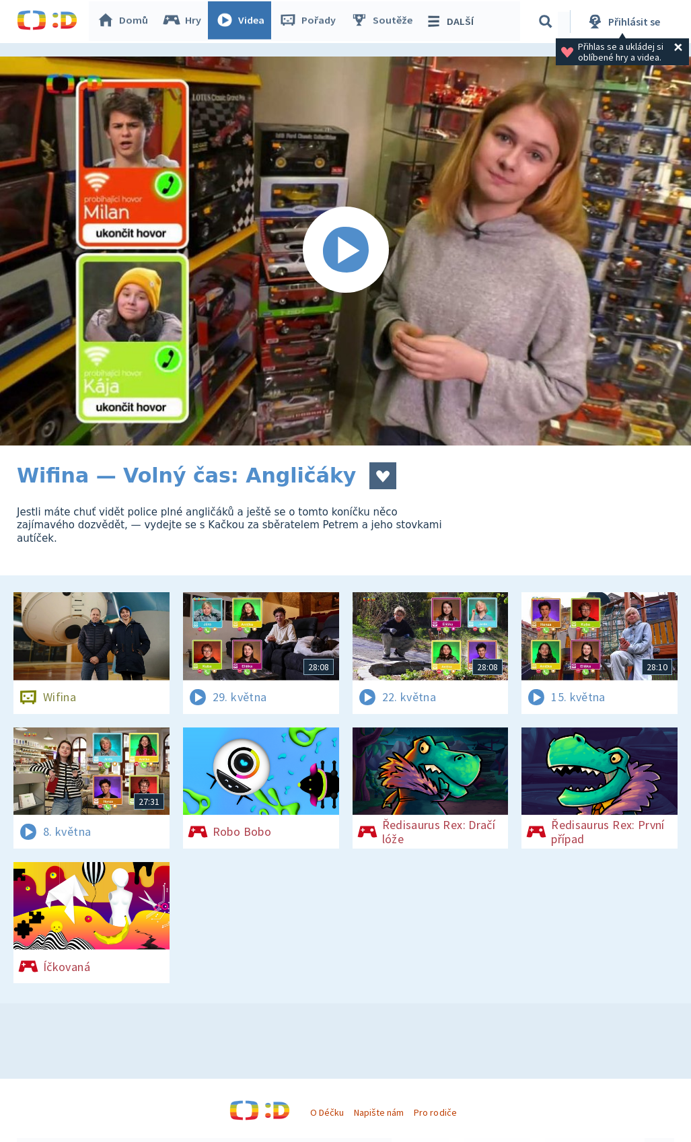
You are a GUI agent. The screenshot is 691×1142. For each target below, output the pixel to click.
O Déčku (327, 1112)
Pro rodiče (435, 1112)
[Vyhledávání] (547, 21)
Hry (185, 21)
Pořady (310, 21)
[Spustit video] (345, 251)
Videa (243, 21)
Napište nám (379, 1112)
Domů (125, 21)
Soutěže (384, 21)
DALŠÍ (452, 21)
